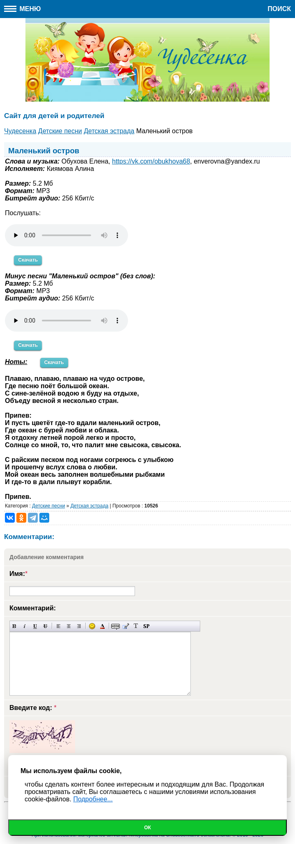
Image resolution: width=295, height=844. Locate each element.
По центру (68, 626)
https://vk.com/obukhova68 (151, 161)
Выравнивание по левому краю (58, 626)
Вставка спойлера (146, 626)
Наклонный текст (25, 626)
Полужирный (14, 626)
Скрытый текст (115, 626)
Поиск (279, 8)
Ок (147, 827)
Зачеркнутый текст (45, 626)
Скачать (28, 260)
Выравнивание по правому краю (79, 626)
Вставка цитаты (125, 626)
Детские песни (48, 506)
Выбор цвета (102, 626)
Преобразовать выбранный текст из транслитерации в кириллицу (136, 626)
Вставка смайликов (92, 626)
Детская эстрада (89, 506)
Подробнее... (92, 799)
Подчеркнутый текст (35, 626)
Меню (22, 8)
